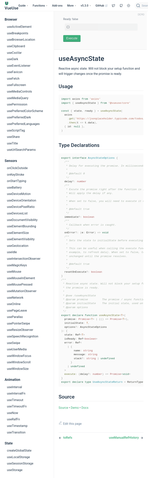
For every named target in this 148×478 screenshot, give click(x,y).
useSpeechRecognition (22, 336)
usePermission (17, 104)
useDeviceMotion (19, 194)
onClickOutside (17, 168)
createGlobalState (19, 450)
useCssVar (14, 53)
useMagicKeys (17, 265)
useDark (12, 59)
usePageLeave (17, 310)
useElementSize (18, 233)
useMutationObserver (21, 291)
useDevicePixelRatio (21, 207)
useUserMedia (17, 349)
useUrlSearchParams (21, 150)
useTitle (12, 143)
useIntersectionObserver (23, 258)
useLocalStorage (18, 457)
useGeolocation (17, 246)
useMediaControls (19, 91)
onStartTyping (16, 181)
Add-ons (57, 5)
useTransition (16, 432)
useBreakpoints (17, 33)
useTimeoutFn (17, 406)
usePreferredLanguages (23, 124)
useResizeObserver (20, 330)
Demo (75, 433)
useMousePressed (19, 284)
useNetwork (15, 297)
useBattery (14, 187)
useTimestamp (17, 426)
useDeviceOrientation (21, 200)
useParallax (15, 317)
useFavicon (15, 72)
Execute (71, 38)
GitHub (102, 5)
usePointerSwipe (18, 323)
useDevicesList (17, 213)
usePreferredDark (19, 117)
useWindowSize (18, 369)
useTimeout (15, 400)
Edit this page (70, 449)
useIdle (12, 252)
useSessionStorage (20, 463)
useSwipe (13, 343)
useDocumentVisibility (22, 220)
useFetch (13, 78)
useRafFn (13, 419)
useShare (13, 137)
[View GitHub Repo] (113, 6)
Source (63, 433)
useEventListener (18, 65)
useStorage (15, 470)
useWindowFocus (19, 356)
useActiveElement (19, 27)
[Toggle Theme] (128, 5)
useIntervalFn (16, 393)
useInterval (14, 387)
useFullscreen (16, 85)
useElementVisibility (20, 239)
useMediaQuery (17, 98)
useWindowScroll (19, 362)
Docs (84, 433)
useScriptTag (16, 130)
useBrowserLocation (21, 39)
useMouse (14, 271)
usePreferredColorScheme (25, 111)
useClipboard (16, 46)
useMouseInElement (21, 278)
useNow (12, 413)
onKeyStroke (15, 174)
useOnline (14, 304)
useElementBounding (21, 226)
